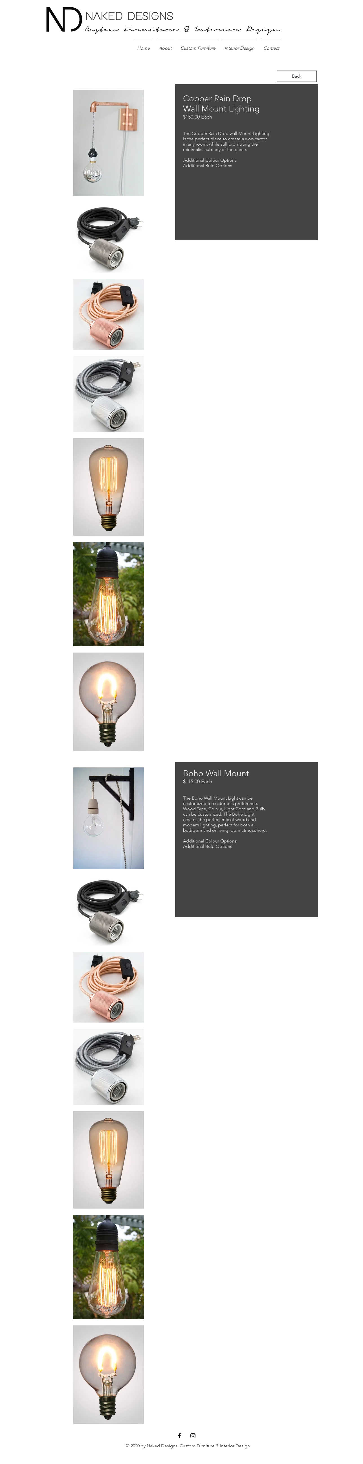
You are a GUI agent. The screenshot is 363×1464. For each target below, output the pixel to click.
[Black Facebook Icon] (179, 1435)
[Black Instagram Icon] (193, 1435)
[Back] (297, 76)
